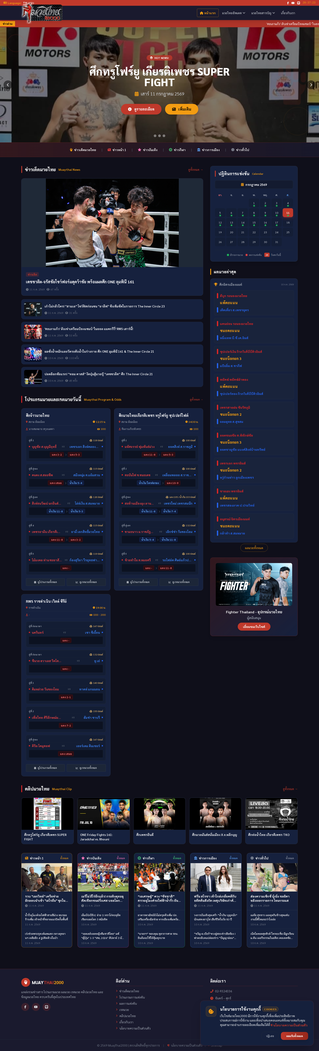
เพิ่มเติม (181, 109)
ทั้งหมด (64, 858)
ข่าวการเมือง (208, 150)
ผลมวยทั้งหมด (254, 548)
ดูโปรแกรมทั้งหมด (45, 582)
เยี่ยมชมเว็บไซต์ (254, 627)
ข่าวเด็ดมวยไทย (83, 150)
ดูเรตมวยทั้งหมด (86, 582)
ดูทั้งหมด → (195, 169)
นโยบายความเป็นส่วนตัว (133, 1028)
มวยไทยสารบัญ (263, 13)
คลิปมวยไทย (126, 1016)
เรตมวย (122, 1010)
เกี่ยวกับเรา (288, 13)
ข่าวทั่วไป (240, 150)
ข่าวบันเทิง (148, 150)
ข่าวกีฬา (177, 150)
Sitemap (215, 1045)
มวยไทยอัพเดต (233, 13)
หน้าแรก (208, 13)
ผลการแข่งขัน (126, 1003)
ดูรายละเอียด (141, 109)
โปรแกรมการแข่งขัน (130, 997)
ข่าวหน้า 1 (117, 150)
